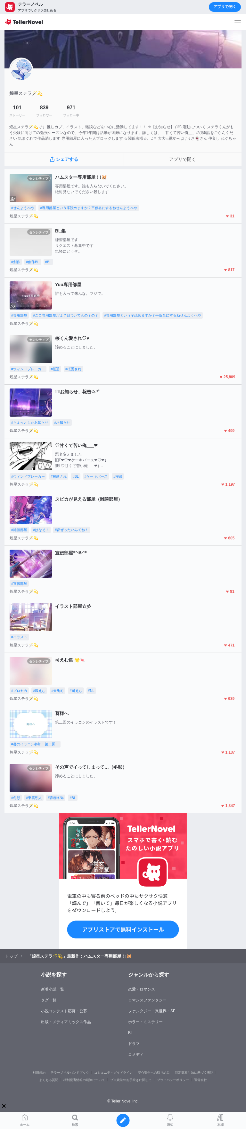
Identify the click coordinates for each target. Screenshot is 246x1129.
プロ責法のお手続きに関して (131, 1080)
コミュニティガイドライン (113, 1072)
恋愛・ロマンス (141, 989)
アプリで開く (224, 6)
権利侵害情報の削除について (84, 1080)
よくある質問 (48, 1080)
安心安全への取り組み (154, 1072)
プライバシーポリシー (173, 1080)
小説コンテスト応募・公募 (64, 1011)
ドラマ (134, 1043)
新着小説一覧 (52, 989)
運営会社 (200, 1080)
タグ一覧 (48, 1000)
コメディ (136, 1054)
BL (130, 1033)
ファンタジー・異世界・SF (151, 1011)
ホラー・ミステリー (145, 1022)
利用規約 (39, 1072)
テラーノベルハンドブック (70, 1072)
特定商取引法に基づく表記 (194, 1072)
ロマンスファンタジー (147, 1000)
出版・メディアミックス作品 (66, 1022)
